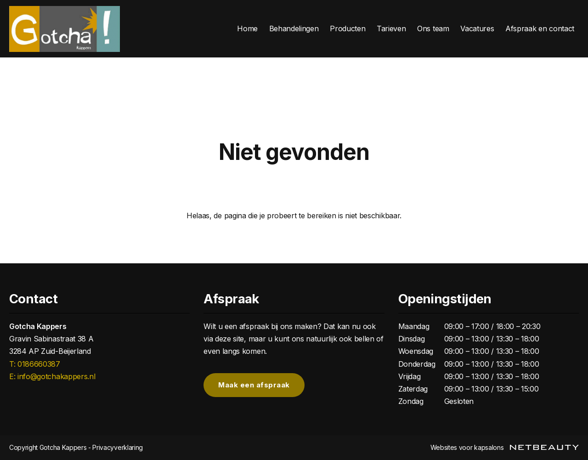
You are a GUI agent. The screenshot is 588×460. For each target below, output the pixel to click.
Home (247, 28)
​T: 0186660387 (34, 364)
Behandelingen (294, 28)
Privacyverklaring (117, 447)
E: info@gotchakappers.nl (52, 376)
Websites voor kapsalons (504, 447)
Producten (347, 28)
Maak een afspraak (254, 385)
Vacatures (477, 28)
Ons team (433, 28)
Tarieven (391, 28)
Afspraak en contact (539, 28)
